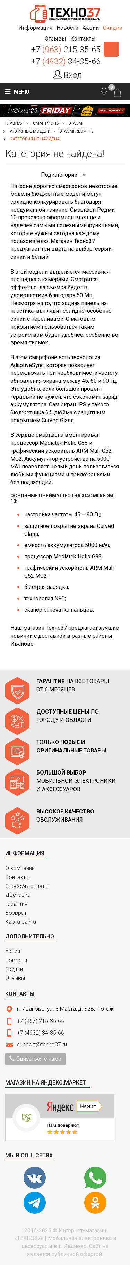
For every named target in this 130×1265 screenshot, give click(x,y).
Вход (67, 75)
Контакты (17, 877)
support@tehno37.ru (42, 1044)
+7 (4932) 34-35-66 (40, 1032)
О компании (20, 868)
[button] (35, 28)
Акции (12, 951)
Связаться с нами (35, 1058)
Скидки (14, 969)
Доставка (18, 895)
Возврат (16, 913)
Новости (16, 960)
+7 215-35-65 (66, 49)
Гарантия (16, 904)
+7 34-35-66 (66, 61)
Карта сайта (20, 922)
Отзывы (15, 978)
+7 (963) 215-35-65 (40, 1021)
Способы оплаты (27, 886)
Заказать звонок (111, 49)
